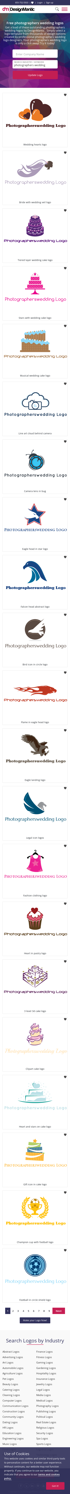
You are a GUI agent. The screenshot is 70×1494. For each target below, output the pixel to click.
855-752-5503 (21, 2)
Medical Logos (44, 1400)
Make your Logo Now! (35, 1320)
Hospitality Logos (46, 1373)
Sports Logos (43, 1444)
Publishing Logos (46, 1411)
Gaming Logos (44, 1362)
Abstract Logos (11, 1351)
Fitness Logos (44, 1357)
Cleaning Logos (11, 1395)
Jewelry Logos (44, 1384)
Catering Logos (11, 1389)
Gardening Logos (46, 1368)
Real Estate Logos (46, 1422)
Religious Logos (45, 1427)
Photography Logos (47, 1406)
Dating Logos (10, 1422)
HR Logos (8, 1427)
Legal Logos (43, 1389)
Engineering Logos (13, 1438)
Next (59, 1311)
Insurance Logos (45, 1378)
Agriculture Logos (13, 1373)
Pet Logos (8, 1378)
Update (35, 75)
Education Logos (12, 1433)
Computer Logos (12, 1400)
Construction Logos (14, 1411)
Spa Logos (42, 1438)
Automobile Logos (13, 1368)
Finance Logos (44, 1351)
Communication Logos (15, 1406)
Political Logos (44, 1416)
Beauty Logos (10, 1384)
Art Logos (8, 1362)
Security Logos (44, 1433)
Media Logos (43, 1395)
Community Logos (13, 1416)
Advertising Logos (13, 1357)
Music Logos (10, 1444)
